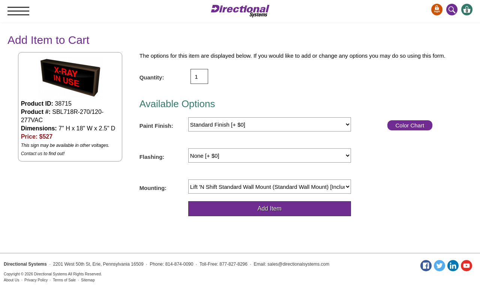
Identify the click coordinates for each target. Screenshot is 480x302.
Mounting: (153, 188)
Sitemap (88, 280)
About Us (11, 280)
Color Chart (409, 125)
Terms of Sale (64, 280)
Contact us (31, 153)
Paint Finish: (156, 126)
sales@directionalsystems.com (298, 264)
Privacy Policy (36, 280)
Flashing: (152, 157)
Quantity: (152, 77)
